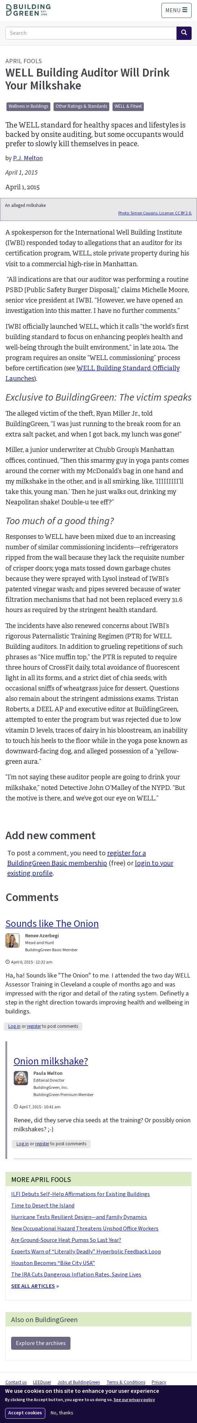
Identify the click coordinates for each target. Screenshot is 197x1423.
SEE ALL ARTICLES (33, 1286)
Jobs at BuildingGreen (79, 1382)
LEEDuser (42, 1382)
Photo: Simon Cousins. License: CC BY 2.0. (155, 213)
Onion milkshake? (51, 1061)
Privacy (159, 1382)
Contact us (16, 1382)
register (34, 1026)
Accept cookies (25, 1413)
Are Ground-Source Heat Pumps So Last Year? (66, 1240)
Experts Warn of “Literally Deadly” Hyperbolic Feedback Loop (86, 1252)
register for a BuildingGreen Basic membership (76, 858)
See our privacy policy (134, 1400)
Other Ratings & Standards (81, 106)
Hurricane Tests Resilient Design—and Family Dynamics (79, 1217)
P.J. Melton (28, 158)
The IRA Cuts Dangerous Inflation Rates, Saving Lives (76, 1275)
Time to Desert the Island (42, 1206)
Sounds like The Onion (52, 923)
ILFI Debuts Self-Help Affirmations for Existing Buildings (80, 1194)
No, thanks (62, 1413)
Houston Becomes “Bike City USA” (53, 1263)
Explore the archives (41, 1343)
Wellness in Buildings (28, 106)
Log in (14, 1026)
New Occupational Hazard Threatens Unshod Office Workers (85, 1229)
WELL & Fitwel (128, 106)
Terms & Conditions (125, 1382)
